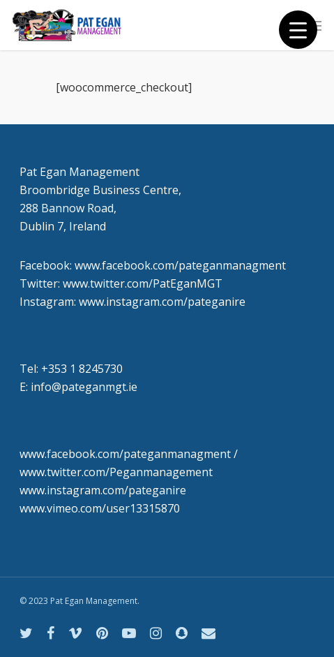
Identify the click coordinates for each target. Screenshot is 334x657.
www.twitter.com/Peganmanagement (116, 472)
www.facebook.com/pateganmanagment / (129, 454)
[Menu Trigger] (298, 29)
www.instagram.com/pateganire (103, 490)
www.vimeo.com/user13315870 (100, 508)
